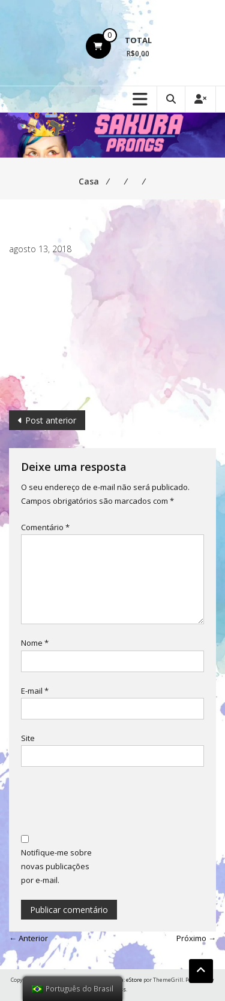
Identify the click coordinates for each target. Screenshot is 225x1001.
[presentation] (112, 802)
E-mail (35, 690)
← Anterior (28, 938)
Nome (35, 642)
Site (28, 738)
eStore (134, 980)
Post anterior (50, 420)
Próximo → (196, 938)
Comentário (45, 527)
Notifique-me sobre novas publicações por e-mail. (56, 866)
